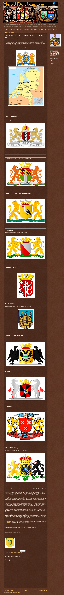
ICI (19, 532)
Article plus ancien (43, 590)
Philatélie (19, 29)
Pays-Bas (10, 552)
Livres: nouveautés (34, 29)
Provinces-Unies (35, 506)
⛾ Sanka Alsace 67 (26, 29)
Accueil (25, 590)
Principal (6, 29)
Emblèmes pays (12, 29)
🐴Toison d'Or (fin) (42, 29)
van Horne (8, 522)
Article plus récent (8, 590)
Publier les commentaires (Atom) (14, 592)
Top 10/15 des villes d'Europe (17, 552)
